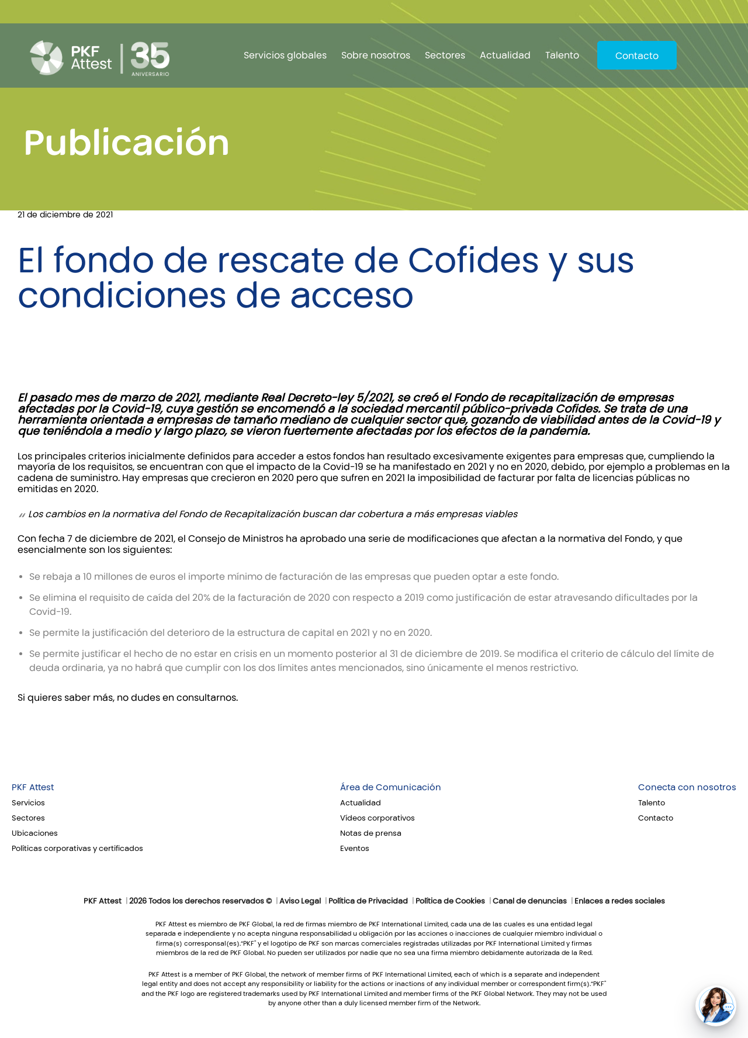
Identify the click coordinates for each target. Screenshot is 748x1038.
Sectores (445, 55)
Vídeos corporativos (377, 818)
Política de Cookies (450, 901)
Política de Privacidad (368, 901)
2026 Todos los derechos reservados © (200, 901)
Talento (562, 55)
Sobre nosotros (375, 55)
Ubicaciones (35, 833)
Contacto (637, 55)
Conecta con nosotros (687, 787)
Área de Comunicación (390, 787)
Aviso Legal (300, 901)
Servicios (28, 803)
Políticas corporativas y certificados (77, 848)
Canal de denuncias (530, 901)
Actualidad (505, 55)
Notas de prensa (370, 833)
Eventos (354, 848)
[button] (715, 1005)
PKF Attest (33, 787)
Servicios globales (285, 55)
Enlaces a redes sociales (619, 901)
